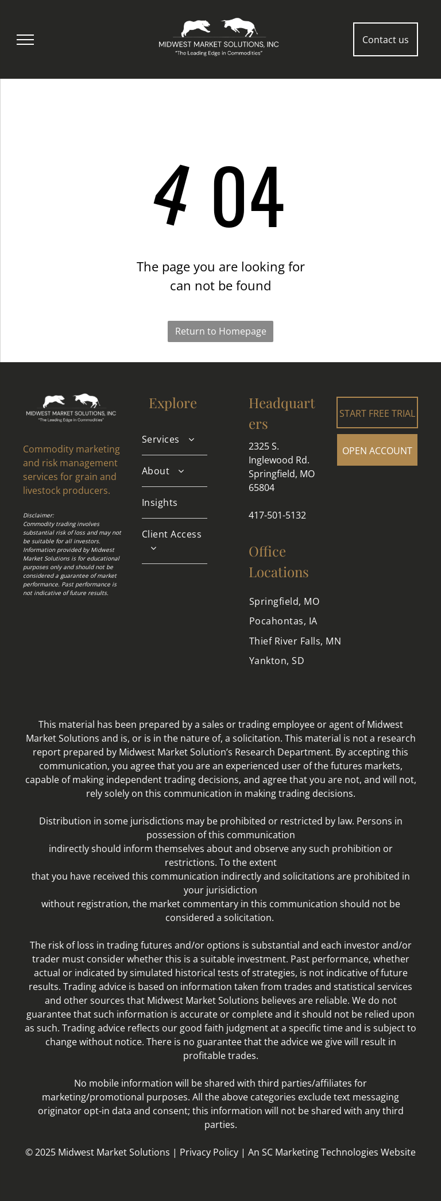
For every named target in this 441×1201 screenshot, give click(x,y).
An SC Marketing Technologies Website (332, 1152)
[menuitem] (174, 439)
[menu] (25, 40)
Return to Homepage (220, 331)
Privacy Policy (209, 1152)
